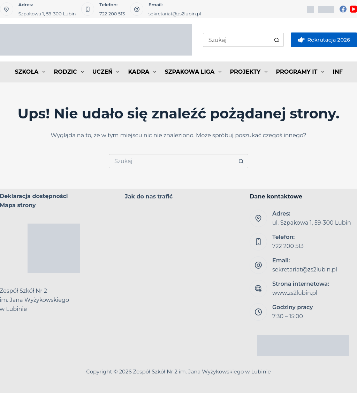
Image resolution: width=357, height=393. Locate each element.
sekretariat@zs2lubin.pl (175, 13)
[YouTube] (353, 9)
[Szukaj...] (236, 40)
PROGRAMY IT (301, 72)
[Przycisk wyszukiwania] (277, 40)
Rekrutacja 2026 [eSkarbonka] (324, 39)
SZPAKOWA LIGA (194, 72)
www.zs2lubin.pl (294, 293)
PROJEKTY (250, 72)
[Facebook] (343, 9)
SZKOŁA (31, 72)
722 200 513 (112, 13)
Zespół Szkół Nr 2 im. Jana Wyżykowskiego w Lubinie (202, 371)
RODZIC (70, 72)
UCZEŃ (107, 72)
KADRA (143, 72)
